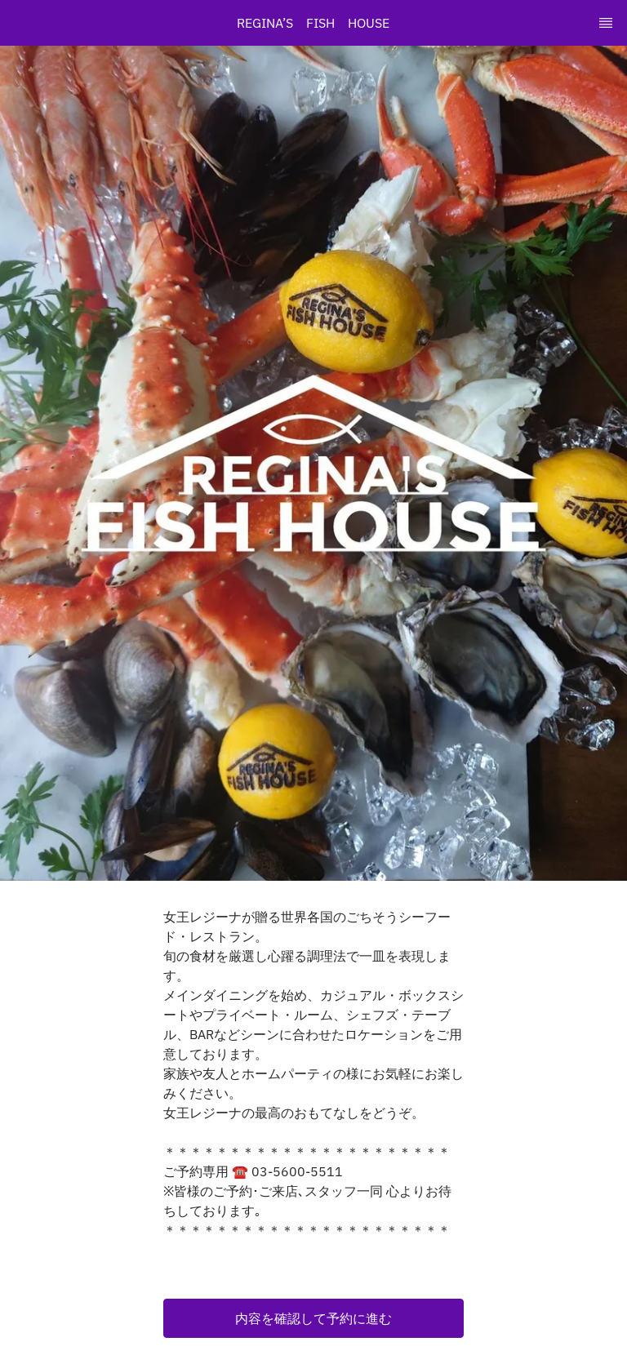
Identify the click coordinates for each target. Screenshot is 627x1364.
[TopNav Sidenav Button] (606, 23)
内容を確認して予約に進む (313, 1318)
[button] (313, 1318)
